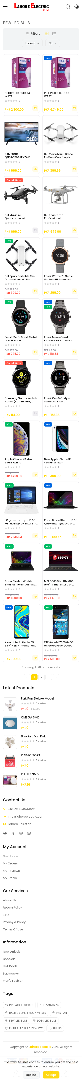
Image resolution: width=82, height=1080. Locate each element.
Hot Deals (10, 966)
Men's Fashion (13, 981)
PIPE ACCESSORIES (19, 1005)
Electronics (49, 1005)
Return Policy (12, 907)
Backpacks (11, 973)
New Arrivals (12, 951)
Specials (9, 959)
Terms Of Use (13, 929)
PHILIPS (55, 1028)
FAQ (6, 915)
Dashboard (11, 856)
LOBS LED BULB (44, 1021)
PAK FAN (59, 1013)
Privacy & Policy (14, 922)
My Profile (10, 878)
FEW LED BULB (16, 1021)
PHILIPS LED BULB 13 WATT (24, 1028)
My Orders (10, 863)
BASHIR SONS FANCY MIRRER (25, 1013)
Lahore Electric (40, 1047)
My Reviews (11, 871)
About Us (10, 900)
